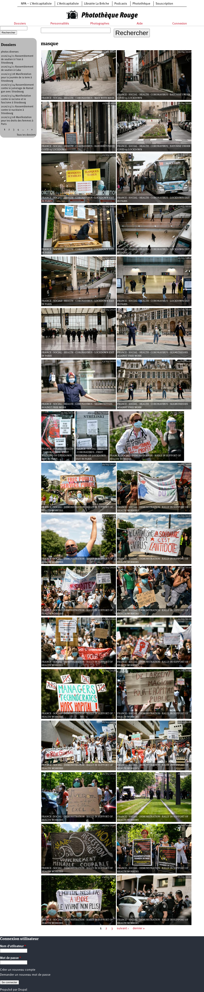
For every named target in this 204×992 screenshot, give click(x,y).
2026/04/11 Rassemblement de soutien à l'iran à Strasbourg (17, 59)
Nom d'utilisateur (13, 946)
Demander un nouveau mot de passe (25, 974)
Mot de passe (10, 958)
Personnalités (59, 23)
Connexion (179, 23)
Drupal (22, 989)
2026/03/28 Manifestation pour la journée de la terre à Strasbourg (16, 77)
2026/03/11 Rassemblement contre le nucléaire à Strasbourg (17, 110)
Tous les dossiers (26, 135)
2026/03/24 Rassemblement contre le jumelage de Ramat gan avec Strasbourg (17, 88)
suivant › (123, 928)
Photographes (99, 23)
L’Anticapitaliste (68, 3)
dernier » (139, 928)
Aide (140, 23)
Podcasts (120, 3)
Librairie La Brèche (96, 3)
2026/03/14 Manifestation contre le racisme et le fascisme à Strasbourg (16, 99)
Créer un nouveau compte (17, 969)
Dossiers (20, 23)
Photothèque (141, 3)
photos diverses (10, 52)
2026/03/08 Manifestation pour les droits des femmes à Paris (17, 120)
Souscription (164, 3)
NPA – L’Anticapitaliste (36, 3)
